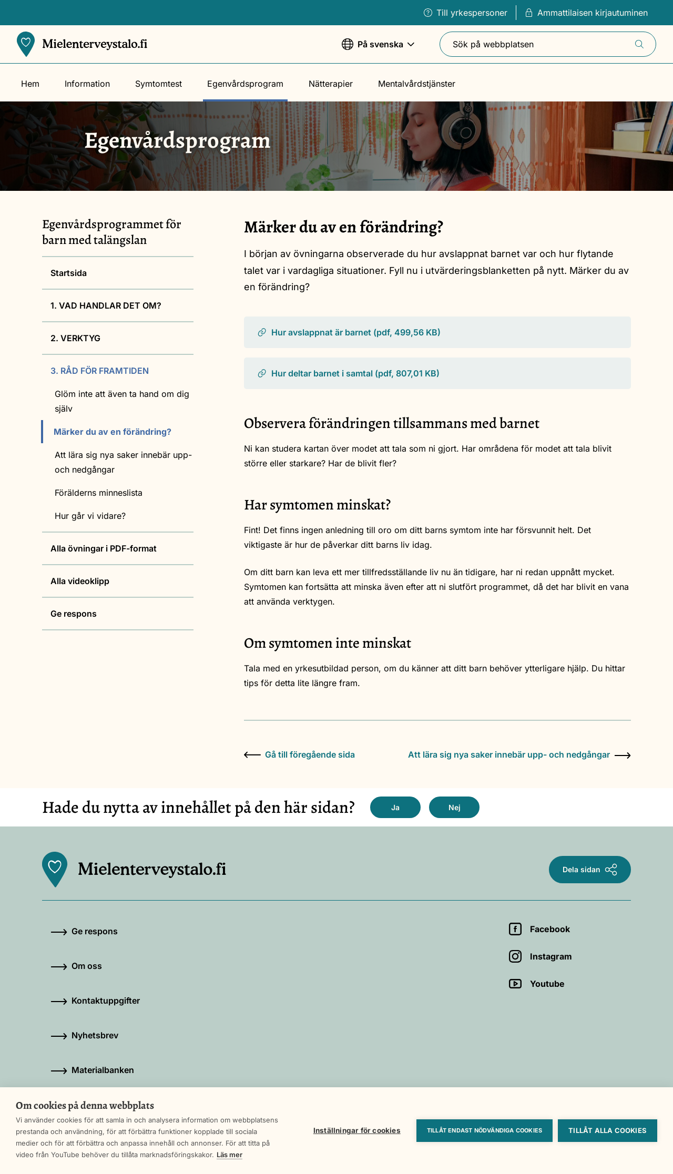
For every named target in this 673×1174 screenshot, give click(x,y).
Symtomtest (158, 83)
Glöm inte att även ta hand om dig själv (122, 401)
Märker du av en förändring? (112, 431)
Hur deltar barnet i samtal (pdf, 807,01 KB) (348, 373)
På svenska (378, 49)
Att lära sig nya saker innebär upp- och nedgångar (123, 462)
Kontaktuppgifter (95, 1000)
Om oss (76, 965)
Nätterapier (331, 83)
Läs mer (229, 1154)
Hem (30, 83)
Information (87, 83)
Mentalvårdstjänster (416, 83)
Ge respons (73, 613)
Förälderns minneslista (98, 492)
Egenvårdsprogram (245, 83)
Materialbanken (92, 1069)
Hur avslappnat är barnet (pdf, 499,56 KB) (349, 332)
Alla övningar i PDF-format (103, 548)
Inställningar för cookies (357, 1130)
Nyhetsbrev (84, 1035)
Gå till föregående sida (299, 754)
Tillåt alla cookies (607, 1130)
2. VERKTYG (75, 338)
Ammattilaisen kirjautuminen (586, 12)
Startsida (68, 273)
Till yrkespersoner (465, 12)
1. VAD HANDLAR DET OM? (105, 305)
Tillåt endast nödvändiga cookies (484, 1130)
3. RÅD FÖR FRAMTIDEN (99, 370)
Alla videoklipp (79, 581)
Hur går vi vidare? (90, 516)
